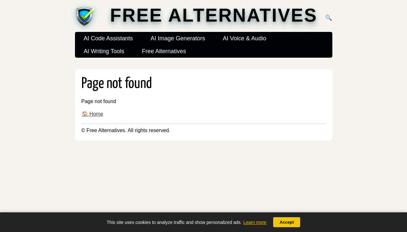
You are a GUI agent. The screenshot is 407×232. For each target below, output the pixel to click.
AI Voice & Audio (244, 38)
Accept (287, 222)
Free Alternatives (213, 15)
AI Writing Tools (104, 51)
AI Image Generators (178, 38)
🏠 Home (92, 114)
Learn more (254, 222)
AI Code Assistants (108, 38)
